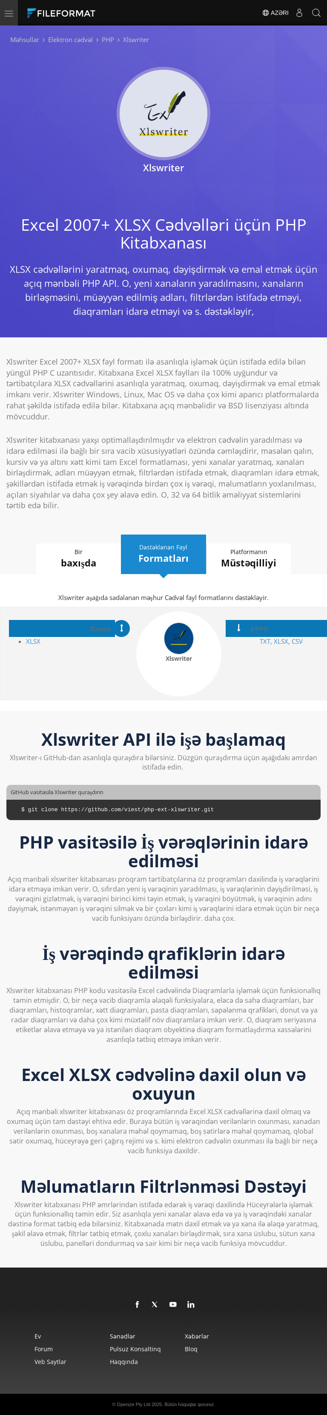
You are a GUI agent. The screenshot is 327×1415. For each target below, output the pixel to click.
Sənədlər (122, 1336)
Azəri (275, 13)
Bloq (191, 1349)
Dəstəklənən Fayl (163, 554)
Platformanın (248, 558)
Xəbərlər (197, 1336)
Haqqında (124, 1362)
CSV (297, 641)
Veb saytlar (50, 1362)
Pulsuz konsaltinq (135, 1349)
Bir (78, 558)
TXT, (266, 641)
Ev (37, 1336)
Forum (43, 1349)
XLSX (33, 641)
